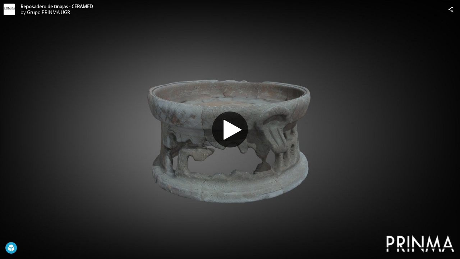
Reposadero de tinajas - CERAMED (56, 6)
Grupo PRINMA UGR (48, 12)
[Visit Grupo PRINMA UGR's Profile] (9, 9)
